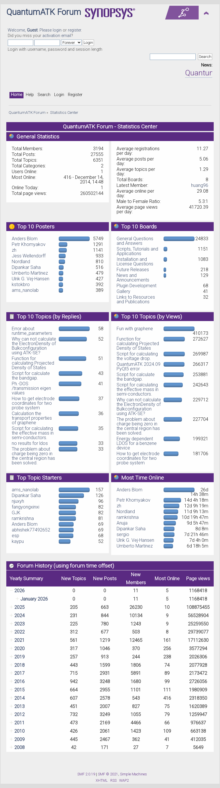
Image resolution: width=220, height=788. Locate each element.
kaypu (18, 541)
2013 (19, 706)
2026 (19, 590)
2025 (19, 607)
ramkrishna (23, 518)
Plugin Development (136, 285)
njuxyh (18, 501)
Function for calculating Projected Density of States (33, 363)
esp (15, 535)
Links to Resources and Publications (136, 299)
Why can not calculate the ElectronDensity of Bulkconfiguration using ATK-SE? (34, 345)
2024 (19, 615)
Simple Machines (133, 774)
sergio (123, 534)
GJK (16, 512)
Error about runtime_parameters (32, 331)
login (57, 30)
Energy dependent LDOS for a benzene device (137, 443)
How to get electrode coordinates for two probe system (33, 403)
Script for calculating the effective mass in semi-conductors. (33, 433)
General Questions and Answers (135, 241)
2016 (19, 681)
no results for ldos (30, 443)
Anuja (122, 523)
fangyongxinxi (25, 507)
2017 (19, 673)
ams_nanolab (25, 290)
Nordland (21, 261)
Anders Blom (25, 238)
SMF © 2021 (108, 774)
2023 (19, 624)
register (74, 30)
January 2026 (34, 599)
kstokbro (21, 284)
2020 (19, 648)
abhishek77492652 (31, 530)
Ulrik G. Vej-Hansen (30, 278)
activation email (56, 35)
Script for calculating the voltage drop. (137, 356)
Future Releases (133, 269)
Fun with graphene (135, 328)
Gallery (123, 291)
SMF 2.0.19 (86, 774)
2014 (19, 698)
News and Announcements (133, 278)
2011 (19, 723)
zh (14, 250)
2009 (19, 739)
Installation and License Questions (135, 262)
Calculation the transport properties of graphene (32, 418)
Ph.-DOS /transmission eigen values (31, 388)
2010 (19, 731)
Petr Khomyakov (29, 244)
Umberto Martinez (30, 273)
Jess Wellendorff (29, 256)
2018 (19, 665)
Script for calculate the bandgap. (31, 376)
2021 (19, 640)
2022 (19, 632)
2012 (19, 714)
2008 (19, 747)
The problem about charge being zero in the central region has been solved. (33, 456)
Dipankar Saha (26, 267)
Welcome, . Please (30, 30)
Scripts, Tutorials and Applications (137, 251)
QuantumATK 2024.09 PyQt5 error (138, 366)
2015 (19, 690)
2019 (19, 657)
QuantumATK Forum (43, 12)
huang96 (199, 185)
